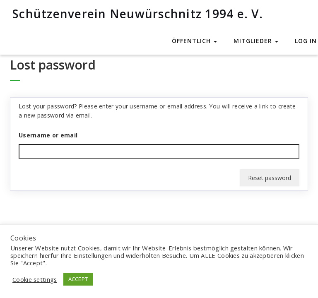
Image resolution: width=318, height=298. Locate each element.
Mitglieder (256, 41)
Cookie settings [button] (34, 279)
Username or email (48, 135)
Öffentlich (194, 41)
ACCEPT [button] (78, 279)
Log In (306, 41)
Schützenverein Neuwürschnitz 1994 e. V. (137, 14)
